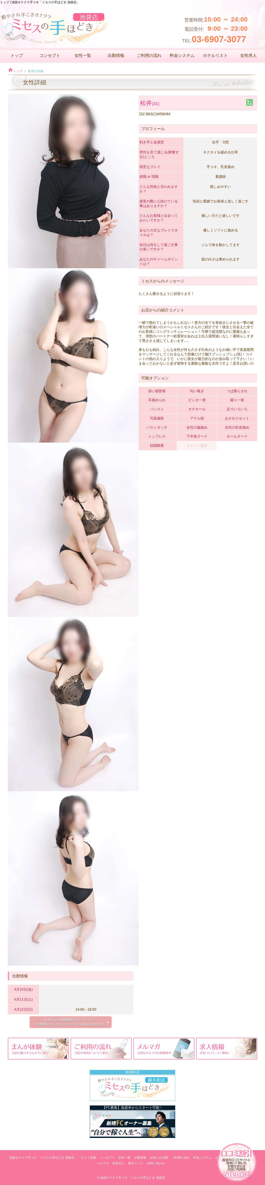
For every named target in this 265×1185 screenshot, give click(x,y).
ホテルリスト (215, 55)
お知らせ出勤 (159, 1157)
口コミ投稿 (88, 1157)
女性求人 (248, 55)
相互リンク (135, 1163)
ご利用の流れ (149, 55)
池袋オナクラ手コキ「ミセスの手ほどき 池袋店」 (43, 1157)
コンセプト (49, 55)
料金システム (182, 55)
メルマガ (103, 1163)
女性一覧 (83, 55)
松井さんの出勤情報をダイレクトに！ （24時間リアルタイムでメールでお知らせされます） (70, 1022)
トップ (16, 55)
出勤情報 (116, 55)
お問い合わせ (156, 1163)
